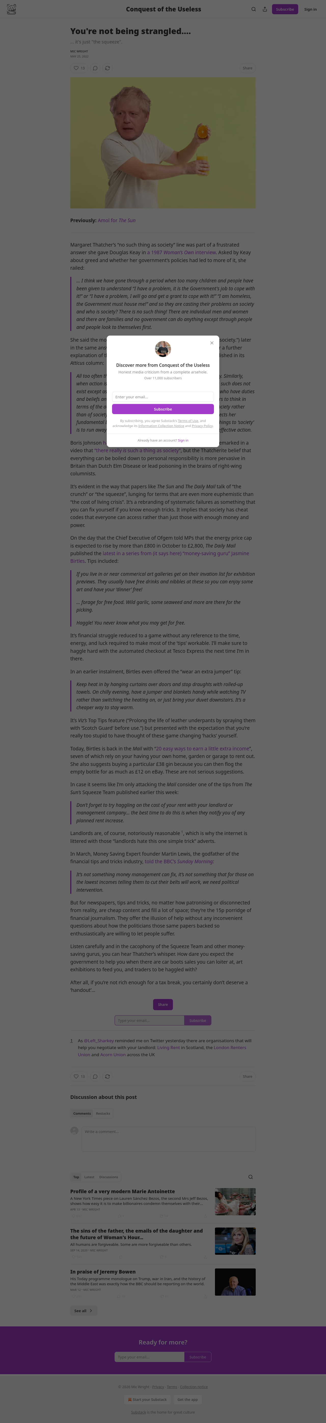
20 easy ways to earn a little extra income (202, 748)
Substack (138, 1412)
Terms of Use (188, 420)
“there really (108, 450)
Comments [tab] (82, 1113)
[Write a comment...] (168, 1139)
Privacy (158, 1386)
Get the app (188, 1399)
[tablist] (91, 1113)
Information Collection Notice (161, 425)
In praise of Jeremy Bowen (103, 1271)
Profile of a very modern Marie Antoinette (122, 1191)
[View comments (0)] (95, 68)
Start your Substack (147, 1399)
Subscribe (285, 9)
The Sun (127, 220)
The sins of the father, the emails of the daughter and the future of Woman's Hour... (136, 1234)
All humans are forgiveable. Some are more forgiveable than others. (131, 1244)
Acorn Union (113, 1054)
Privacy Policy (202, 425)
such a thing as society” (153, 450)
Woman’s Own (179, 252)
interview (205, 252)
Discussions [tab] (108, 1177)
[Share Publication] (265, 9)
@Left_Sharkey (99, 1040)
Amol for (108, 220)
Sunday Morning (195, 861)
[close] (212, 343)
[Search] (254, 9)
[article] (163, 1203)
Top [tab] (76, 1177)
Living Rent (168, 1047)
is (124, 450)
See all (83, 1310)
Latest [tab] (89, 1177)
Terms (172, 1386)
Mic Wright (79, 51)
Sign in (310, 9)
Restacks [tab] (103, 1113)
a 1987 (155, 252)
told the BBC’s (161, 861)
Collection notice (194, 1386)
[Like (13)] (79, 68)
